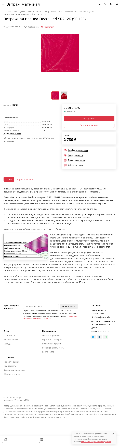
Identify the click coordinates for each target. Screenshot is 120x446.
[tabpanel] (60, 235)
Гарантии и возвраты (52, 339)
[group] (60, 62)
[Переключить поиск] (105, 4)
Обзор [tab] (9, 179)
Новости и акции (12, 361)
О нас (6, 331)
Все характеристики (12, 133)
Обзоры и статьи (12, 374)
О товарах (9, 357)
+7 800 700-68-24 (98, 310)
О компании (10, 335)
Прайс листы (10, 366)
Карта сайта (48, 351)
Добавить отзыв (13, 27)
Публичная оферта (51, 343)
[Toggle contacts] (100, 4)
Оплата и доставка (51, 335)
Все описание (10, 141)
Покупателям (49, 331)
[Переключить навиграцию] (3, 4)
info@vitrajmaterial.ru (100, 317)
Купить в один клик (88, 125)
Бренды (7, 343)
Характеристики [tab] (25, 179)
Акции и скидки (11, 339)
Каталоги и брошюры (14, 370)
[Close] (113, 433)
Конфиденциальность (53, 347)
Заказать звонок (97, 313)
